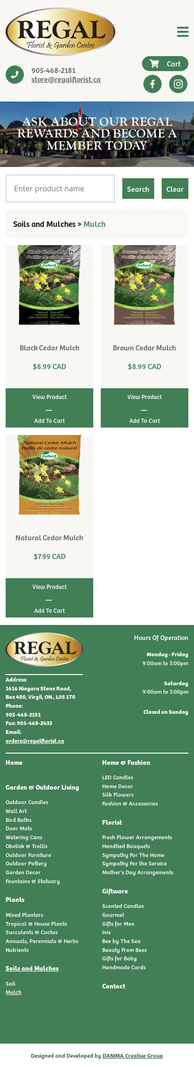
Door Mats (19, 828)
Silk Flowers (118, 794)
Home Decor (117, 786)
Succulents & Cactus (32, 932)
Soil (10, 983)
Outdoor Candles (27, 802)
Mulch (14, 991)
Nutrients (17, 949)
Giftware (115, 890)
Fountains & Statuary (33, 881)
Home (14, 762)
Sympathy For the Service (134, 863)
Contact (113, 985)
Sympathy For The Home (133, 854)
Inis (106, 932)
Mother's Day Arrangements (137, 872)
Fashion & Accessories (130, 803)
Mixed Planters (24, 914)
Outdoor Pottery (26, 863)
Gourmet (113, 914)
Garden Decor (23, 872)
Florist (112, 822)
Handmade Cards (124, 967)
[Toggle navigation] (183, 31)
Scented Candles (123, 905)
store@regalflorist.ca (66, 78)
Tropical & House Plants (36, 923)
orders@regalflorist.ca (35, 740)
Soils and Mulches (32, 968)
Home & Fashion (126, 762)
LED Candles (117, 777)
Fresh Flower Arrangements (137, 837)
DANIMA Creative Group (133, 1055)
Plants (15, 899)
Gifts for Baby (119, 958)
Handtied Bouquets (126, 846)
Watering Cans (24, 837)
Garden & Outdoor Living (42, 786)
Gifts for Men (118, 923)
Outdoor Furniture (28, 854)
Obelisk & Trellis (26, 846)
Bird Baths (18, 819)
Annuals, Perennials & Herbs (42, 940)
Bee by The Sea (121, 940)
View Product (49, 396)
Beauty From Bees (124, 949)
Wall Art (16, 810)
